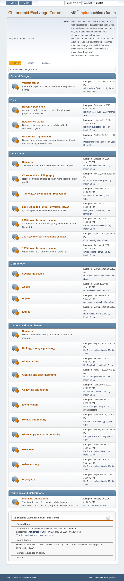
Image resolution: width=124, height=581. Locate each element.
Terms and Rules (102, 577)
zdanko (72, 528)
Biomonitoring (30, 361)
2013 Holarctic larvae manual (39, 220)
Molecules (28, 449)
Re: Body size (89, 290)
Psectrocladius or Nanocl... (95, 142)
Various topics (30, 83)
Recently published (33, 106)
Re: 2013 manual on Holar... (96, 225)
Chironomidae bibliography (38, 175)
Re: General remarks (92, 195)
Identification (30, 404)
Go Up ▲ (114, 577)
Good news (88, 240)
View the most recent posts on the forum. (34, 535)
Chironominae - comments (95, 252)
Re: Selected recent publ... (95, 314)
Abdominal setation (92, 302)
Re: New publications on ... (95, 127)
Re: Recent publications (94, 276)
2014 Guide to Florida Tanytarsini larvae (45, 207)
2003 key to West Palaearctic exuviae (44, 236)
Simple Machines (29, 577)
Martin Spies (89, 130)
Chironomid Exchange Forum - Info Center (36, 517)
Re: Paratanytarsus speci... (95, 406)
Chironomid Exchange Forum (34, 12)
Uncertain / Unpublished (36, 136)
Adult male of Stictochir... (94, 88)
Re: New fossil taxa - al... (94, 112)
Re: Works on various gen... (96, 180)
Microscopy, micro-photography (41, 434)
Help (91, 577)
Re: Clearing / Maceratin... (95, 376)
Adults (26, 287)
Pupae (26, 298)
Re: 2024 (87, 505)
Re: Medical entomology (94, 421)
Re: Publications (90, 365)
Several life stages (33, 273)
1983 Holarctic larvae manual (39, 248)
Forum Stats (21, 524)
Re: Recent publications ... (95, 451)
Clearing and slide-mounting (39, 374)
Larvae (26, 311)
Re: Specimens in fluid (93, 436)
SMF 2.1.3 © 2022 (13, 577)
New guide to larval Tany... (95, 210)
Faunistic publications (35, 498)
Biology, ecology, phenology (39, 348)
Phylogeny (28, 479)
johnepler (87, 214)
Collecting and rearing (35, 389)
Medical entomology (34, 419)
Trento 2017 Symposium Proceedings (44, 193)
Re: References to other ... (95, 165)
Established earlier (33, 121)
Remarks (27, 162)
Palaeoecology (31, 464)
